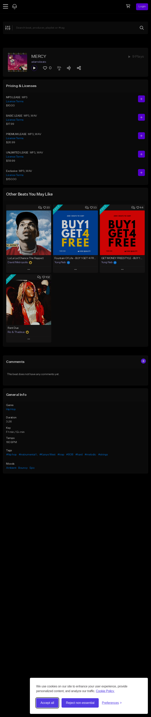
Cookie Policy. (105, 691)
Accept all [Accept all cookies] (47, 702)
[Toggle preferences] (112, 703)
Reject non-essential (80, 702)
